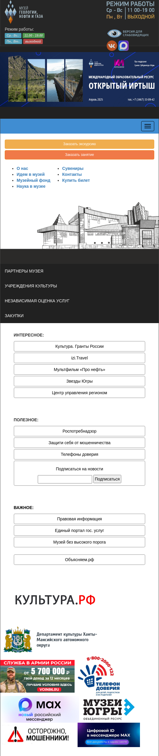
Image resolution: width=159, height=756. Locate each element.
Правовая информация (79, 518)
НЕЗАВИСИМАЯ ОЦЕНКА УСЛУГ (37, 300)
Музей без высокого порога (79, 542)
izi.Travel (79, 358)
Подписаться (107, 479)
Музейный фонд (33, 180)
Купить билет (76, 180)
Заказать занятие (79, 155)
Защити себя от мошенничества (79, 442)
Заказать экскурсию (79, 144)
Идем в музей (31, 174)
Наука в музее (31, 186)
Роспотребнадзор (80, 431)
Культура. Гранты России (79, 346)
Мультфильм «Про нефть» (79, 369)
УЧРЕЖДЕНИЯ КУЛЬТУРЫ (31, 286)
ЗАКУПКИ (14, 315)
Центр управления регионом (79, 392)
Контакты (72, 174)
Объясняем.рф (79, 559)
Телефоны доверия (79, 454)
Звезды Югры (79, 381)
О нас (22, 168)
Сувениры (73, 168)
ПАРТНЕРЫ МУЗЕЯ (24, 271)
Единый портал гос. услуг (79, 530)
